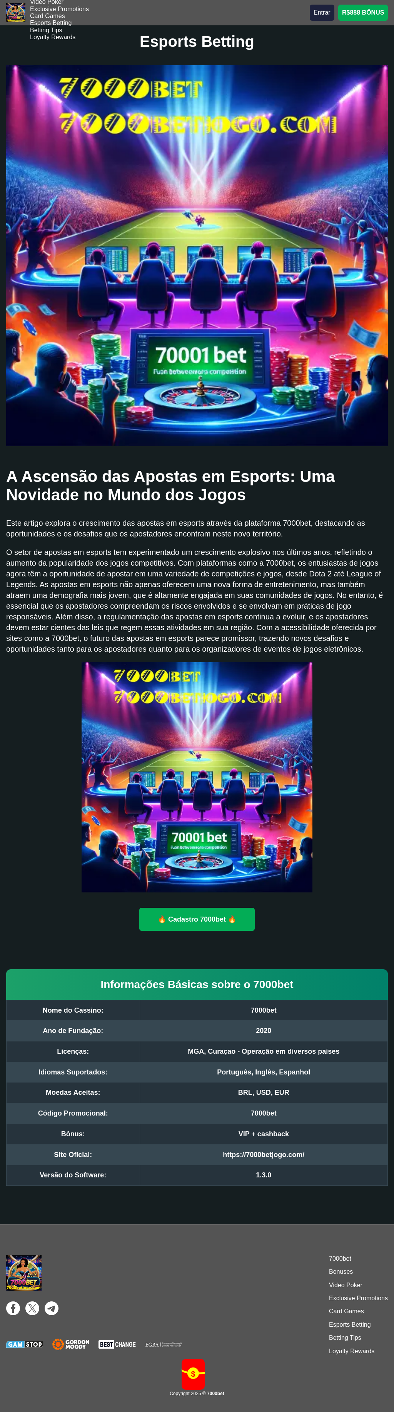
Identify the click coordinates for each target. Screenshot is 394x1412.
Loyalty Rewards (52, 37)
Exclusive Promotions (59, 9)
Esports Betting (51, 23)
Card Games (47, 16)
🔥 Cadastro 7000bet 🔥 (197, 919)
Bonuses (341, 1271)
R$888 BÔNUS (363, 12)
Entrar (322, 12)
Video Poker (345, 1285)
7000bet (340, 1258)
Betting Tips (46, 30)
